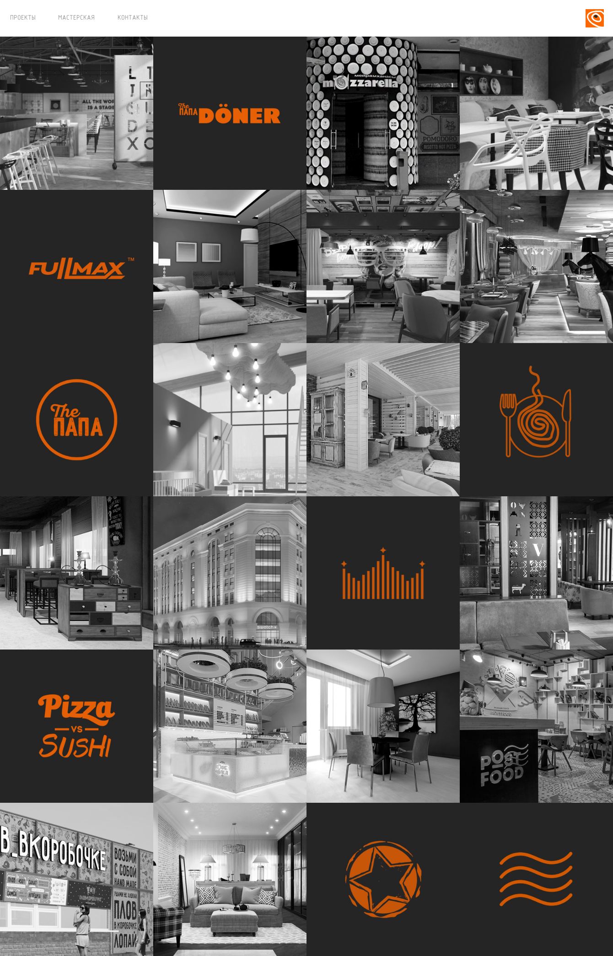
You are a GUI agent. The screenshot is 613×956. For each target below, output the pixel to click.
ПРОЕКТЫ (23, 18)
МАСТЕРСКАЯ (76, 18)
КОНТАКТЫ (133, 18)
